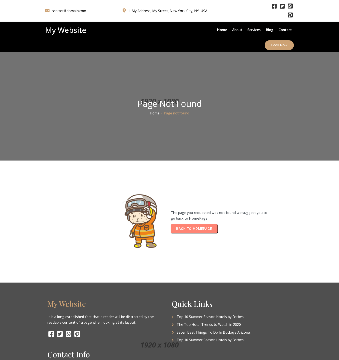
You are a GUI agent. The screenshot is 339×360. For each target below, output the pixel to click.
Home (155, 100)
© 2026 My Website (169, 341)
